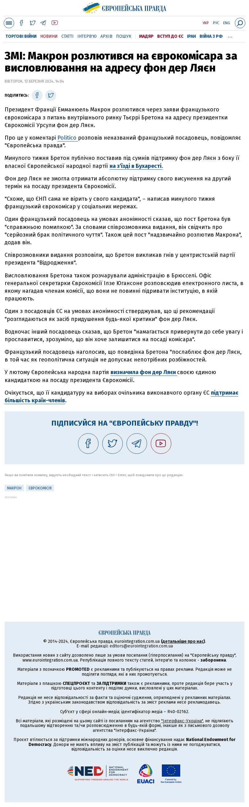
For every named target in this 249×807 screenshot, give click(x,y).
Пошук (123, 36)
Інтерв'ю (87, 36)
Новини (49, 36)
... (230, 35)
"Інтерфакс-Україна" (182, 721)
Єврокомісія (40, 488)
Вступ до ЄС (170, 36)
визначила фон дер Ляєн (144, 372)
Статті (67, 36)
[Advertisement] (124, 542)
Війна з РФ (211, 36)
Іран (191, 36)
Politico (67, 137)
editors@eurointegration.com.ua (141, 646)
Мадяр (146, 36)
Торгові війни (21, 36)
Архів (106, 36)
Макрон (14, 488)
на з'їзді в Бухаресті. (136, 166)
